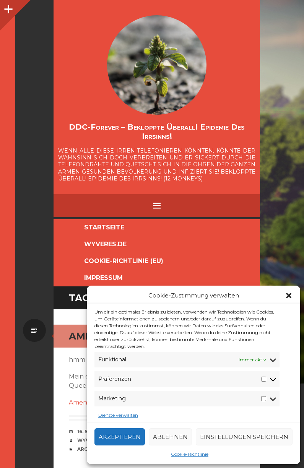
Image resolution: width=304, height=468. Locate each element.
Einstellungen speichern (244, 436)
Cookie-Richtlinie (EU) (123, 261)
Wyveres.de (105, 244)
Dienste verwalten (118, 415)
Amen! (78, 402)
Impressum (103, 277)
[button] (289, 295)
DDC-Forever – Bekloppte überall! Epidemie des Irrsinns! (157, 131)
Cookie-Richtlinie (189, 454)
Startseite (104, 227)
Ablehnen (170, 436)
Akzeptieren (120, 436)
